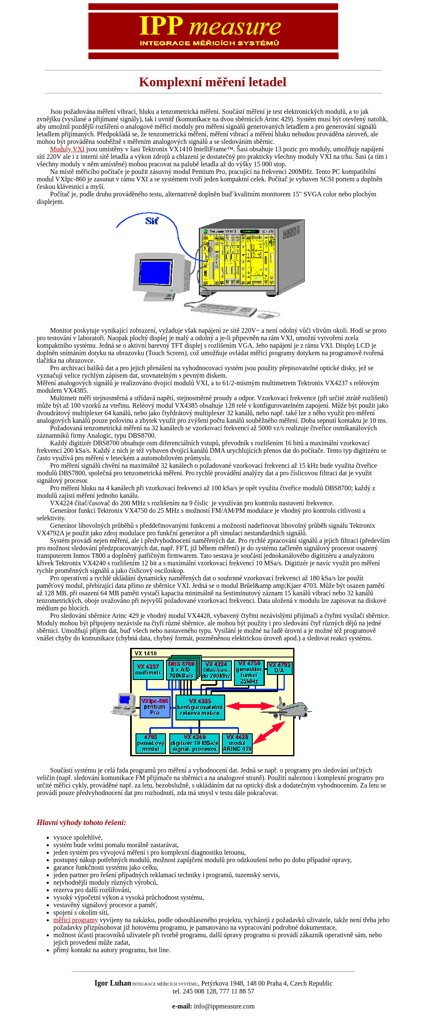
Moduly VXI (67, 149)
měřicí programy (75, 919)
